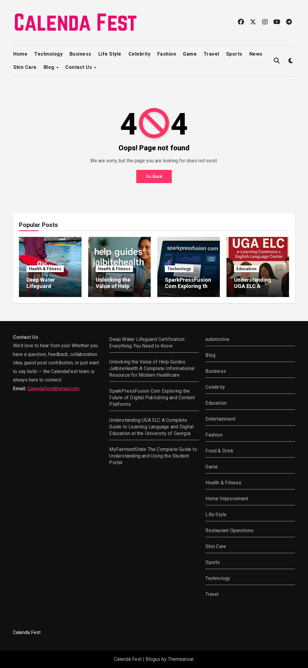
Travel (211, 54)
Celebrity (139, 54)
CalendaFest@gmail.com (53, 388)
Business (80, 54)
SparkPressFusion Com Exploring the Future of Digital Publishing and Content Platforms (152, 397)
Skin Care (25, 67)
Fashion (166, 54)
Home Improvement (226, 498)
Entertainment (220, 419)
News (256, 54)
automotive (217, 339)
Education (246, 268)
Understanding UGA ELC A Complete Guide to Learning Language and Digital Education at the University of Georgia (151, 426)
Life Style (110, 54)
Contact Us (79, 67)
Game (190, 54)
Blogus (153, 659)
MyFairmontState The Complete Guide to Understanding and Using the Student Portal (153, 455)
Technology (48, 54)
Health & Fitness (45, 268)
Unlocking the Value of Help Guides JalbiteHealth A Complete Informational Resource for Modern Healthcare (151, 368)
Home (20, 54)
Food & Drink (219, 451)
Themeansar (180, 659)
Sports (234, 54)
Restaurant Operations (229, 530)
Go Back (154, 176)
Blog (50, 67)
